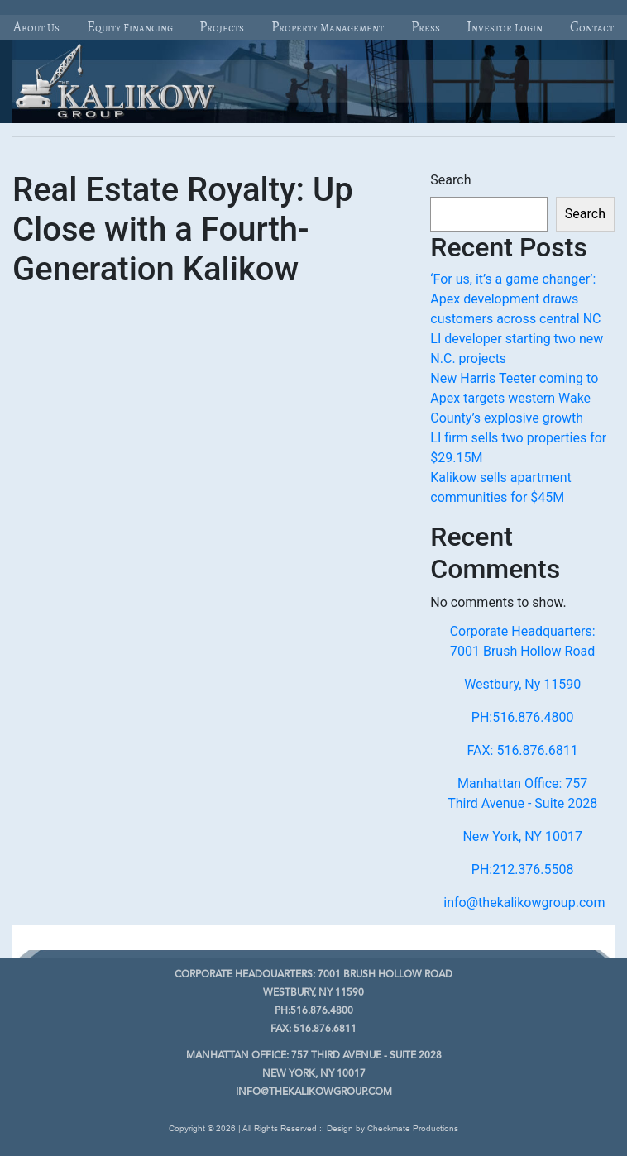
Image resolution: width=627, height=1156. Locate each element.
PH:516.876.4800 (522, 717)
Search (450, 180)
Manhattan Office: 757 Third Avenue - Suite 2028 (522, 793)
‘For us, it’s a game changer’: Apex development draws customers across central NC (515, 299)
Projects (221, 26)
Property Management (327, 26)
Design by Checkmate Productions (392, 1128)
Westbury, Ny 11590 (522, 684)
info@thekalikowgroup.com (524, 902)
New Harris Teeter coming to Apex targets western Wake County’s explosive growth (514, 398)
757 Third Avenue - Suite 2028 (314, 1056)
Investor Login (505, 26)
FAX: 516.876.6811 (522, 750)
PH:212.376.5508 (522, 869)
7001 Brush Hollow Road (313, 975)
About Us (36, 26)
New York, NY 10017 (522, 836)
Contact (592, 26)
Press (425, 26)
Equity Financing (130, 26)
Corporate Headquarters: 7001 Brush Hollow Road (523, 641)
